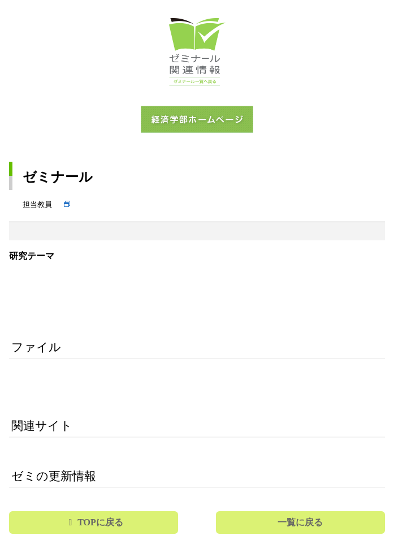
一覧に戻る (300, 522)
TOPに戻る (100, 522)
